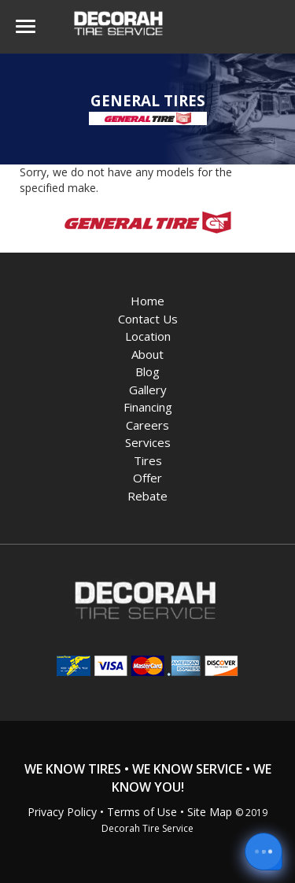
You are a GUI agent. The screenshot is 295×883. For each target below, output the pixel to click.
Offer (147, 478)
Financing (148, 407)
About (147, 354)
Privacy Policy (62, 811)
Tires (148, 460)
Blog (147, 371)
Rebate (147, 496)
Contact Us (148, 319)
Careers (147, 425)
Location (148, 336)
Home (147, 300)
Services (148, 442)
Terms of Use (142, 811)
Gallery (148, 389)
